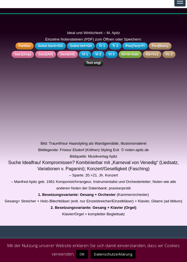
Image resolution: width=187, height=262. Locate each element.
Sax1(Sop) (23, 54)
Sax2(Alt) (45, 54)
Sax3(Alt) (67, 54)
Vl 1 (85, 54)
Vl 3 (111, 54)
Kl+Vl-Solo (130, 54)
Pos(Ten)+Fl (135, 46)
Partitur (25, 46)
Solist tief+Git (81, 46)
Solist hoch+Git (50, 46)
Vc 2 (169, 54)
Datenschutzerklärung (113, 254)
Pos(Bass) (160, 46)
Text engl (93, 63)
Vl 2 (98, 54)
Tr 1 (102, 46)
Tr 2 (115, 46)
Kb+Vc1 (152, 54)
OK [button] (82, 254)
